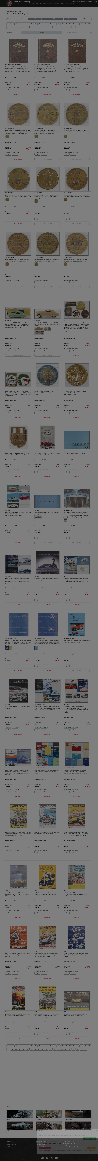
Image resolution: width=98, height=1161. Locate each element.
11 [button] (54, 23)
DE (94, 1)
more (67, 331)
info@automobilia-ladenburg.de (70, 1147)
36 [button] (66, 27)
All (45, 18)
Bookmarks (56, 18)
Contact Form (10, 1143)
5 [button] (31, 23)
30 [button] (43, 27)
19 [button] (85, 23)
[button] (10, 23)
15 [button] (70, 23)
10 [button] (50, 23)
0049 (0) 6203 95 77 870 (69, 1141)
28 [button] (35, 27)
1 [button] (16, 23)
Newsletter (84, 1)
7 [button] (39, 23)
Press (66, 3)
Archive (62, 3)
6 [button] (35, 23)
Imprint (8, 1146)
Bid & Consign (56, 3)
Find (35, 18)
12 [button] (58, 23)
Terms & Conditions (11, 1144)
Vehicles (49, 3)
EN (96, 1)
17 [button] (77, 23)
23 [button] (16, 27)
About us (71, 3)
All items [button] (42, 32)
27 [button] (31, 27)
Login (79, 1)
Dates (37, 3)
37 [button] (69, 27)
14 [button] (66, 23)
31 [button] (46, 27)
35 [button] (62, 27)
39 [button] (77, 27)
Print (84, 18)
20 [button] (89, 23)
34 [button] (58, 27)
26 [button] (27, 27)
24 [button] (20, 27)
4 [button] (27, 23)
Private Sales (43, 3)
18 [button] (81, 23)
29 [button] (39, 27)
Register (74, 1)
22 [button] (12, 27)
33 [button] (54, 27)
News (33, 3)
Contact (90, 1)
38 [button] (73, 27)
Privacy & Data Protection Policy (14, 1148)
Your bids (70, 18)
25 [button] (23, 27)
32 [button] (50, 27)
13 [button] (62, 23)
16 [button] (73, 23)
